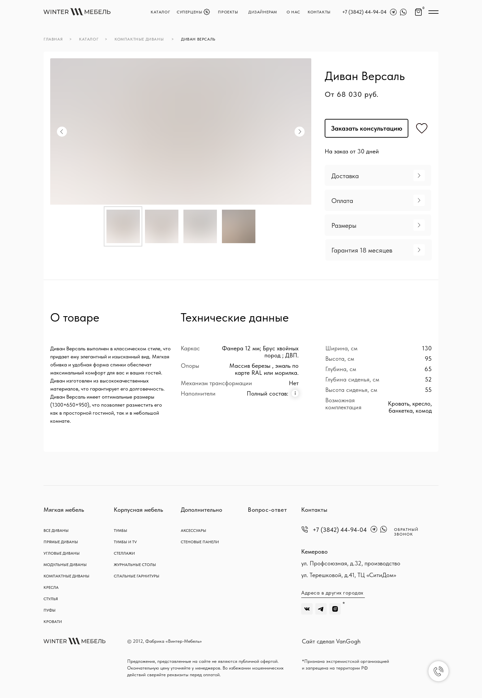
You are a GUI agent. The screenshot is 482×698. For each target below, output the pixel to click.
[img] (77, 11)
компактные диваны (139, 39)
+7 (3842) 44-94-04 (364, 12)
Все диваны (56, 530)
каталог (160, 12)
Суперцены (189, 12)
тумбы (120, 530)
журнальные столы (135, 564)
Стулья (51, 599)
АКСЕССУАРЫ (193, 530)
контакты (319, 12)
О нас (293, 12)
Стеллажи (124, 553)
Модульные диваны (65, 564)
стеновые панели (200, 542)
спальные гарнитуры (136, 576)
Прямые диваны (61, 542)
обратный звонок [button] (406, 532)
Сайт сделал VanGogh (331, 641)
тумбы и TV (125, 542)
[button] (378, 175)
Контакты (314, 509)
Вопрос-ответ (267, 509)
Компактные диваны (66, 576)
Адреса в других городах (332, 592)
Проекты (228, 12)
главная (53, 39)
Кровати (53, 621)
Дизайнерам (262, 12)
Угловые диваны (62, 553)
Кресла (51, 587)
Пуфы (50, 610)
